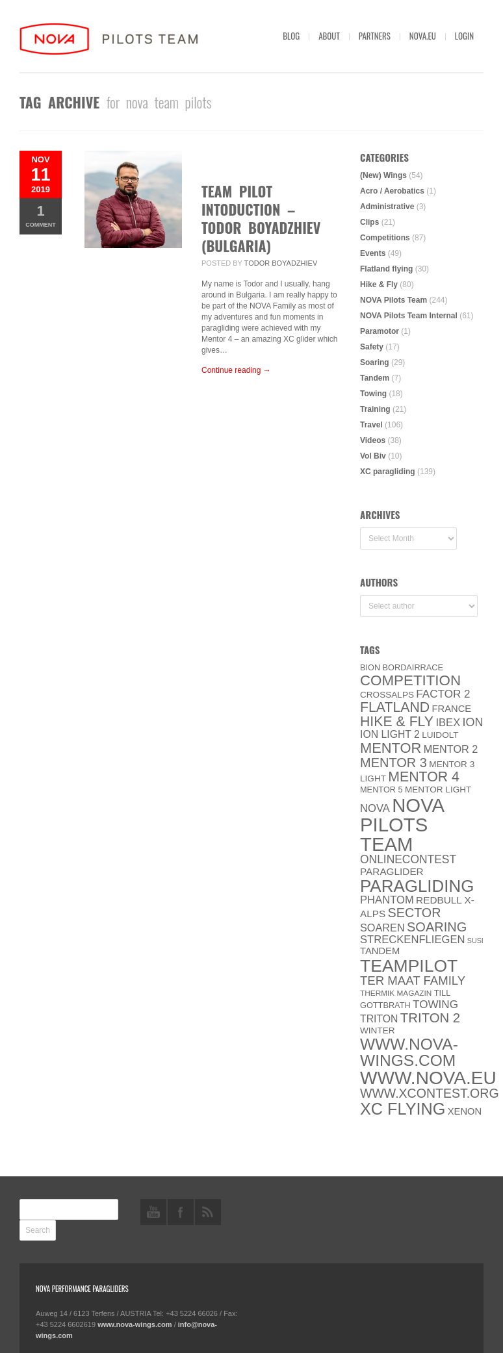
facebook (181, 1212)
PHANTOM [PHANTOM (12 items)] (387, 900)
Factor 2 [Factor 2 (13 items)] (443, 694)
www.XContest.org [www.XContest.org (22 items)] (429, 1093)
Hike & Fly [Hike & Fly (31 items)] (396, 721)
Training (375, 409)
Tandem (374, 378)
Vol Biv (373, 456)
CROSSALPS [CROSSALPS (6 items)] (387, 695)
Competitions (385, 237)
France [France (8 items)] (451, 708)
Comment (40, 215)
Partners (375, 35)
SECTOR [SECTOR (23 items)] (414, 912)
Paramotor (379, 331)
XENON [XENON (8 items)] (465, 1111)
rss (208, 1212)
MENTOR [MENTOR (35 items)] (390, 748)
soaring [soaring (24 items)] (437, 927)
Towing (373, 393)
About (329, 35)
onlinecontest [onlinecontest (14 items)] (408, 859)
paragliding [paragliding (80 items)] (417, 886)
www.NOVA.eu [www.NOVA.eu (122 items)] (428, 1078)
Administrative (387, 206)
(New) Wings (383, 175)
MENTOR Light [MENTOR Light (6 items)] (438, 789)
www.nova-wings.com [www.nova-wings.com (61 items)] (409, 1052)
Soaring (374, 362)
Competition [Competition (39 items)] (410, 680)
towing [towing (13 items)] (435, 1004)
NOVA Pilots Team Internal (409, 315)
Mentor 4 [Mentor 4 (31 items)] (423, 777)
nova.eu (422, 35)
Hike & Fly (379, 284)
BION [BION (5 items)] (370, 667)
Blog (291, 35)
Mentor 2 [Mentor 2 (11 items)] (451, 749)
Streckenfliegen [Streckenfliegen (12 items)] (412, 939)
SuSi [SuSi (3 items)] (475, 940)
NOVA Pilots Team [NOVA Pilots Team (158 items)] (402, 824)
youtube (153, 1212)
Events (372, 253)
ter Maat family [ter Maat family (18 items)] (412, 980)
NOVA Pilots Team (393, 300)
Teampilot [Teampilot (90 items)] (409, 966)
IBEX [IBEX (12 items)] (447, 722)
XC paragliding (387, 471)
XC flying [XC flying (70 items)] (402, 1109)
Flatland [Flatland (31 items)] (395, 707)
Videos (372, 440)
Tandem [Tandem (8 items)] (380, 951)
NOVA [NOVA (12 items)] (375, 808)
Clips (369, 222)
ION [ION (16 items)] (473, 722)
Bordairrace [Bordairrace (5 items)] (413, 667)
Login (464, 35)
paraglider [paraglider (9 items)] (392, 871)
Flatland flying (386, 268)
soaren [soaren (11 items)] (382, 927)
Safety (371, 346)
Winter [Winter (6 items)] (377, 1030)
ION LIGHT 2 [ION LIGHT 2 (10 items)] (390, 734)
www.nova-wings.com (134, 1324)
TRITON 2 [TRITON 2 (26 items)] (430, 1018)
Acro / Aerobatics (392, 191)
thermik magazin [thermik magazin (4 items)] (396, 993)
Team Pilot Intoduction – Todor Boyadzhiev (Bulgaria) (260, 218)
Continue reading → (236, 370)
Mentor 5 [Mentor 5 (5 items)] (381, 789)
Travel (371, 424)
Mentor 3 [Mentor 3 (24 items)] (393, 762)
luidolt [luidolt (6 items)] (440, 735)
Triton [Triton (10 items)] (379, 1018)
